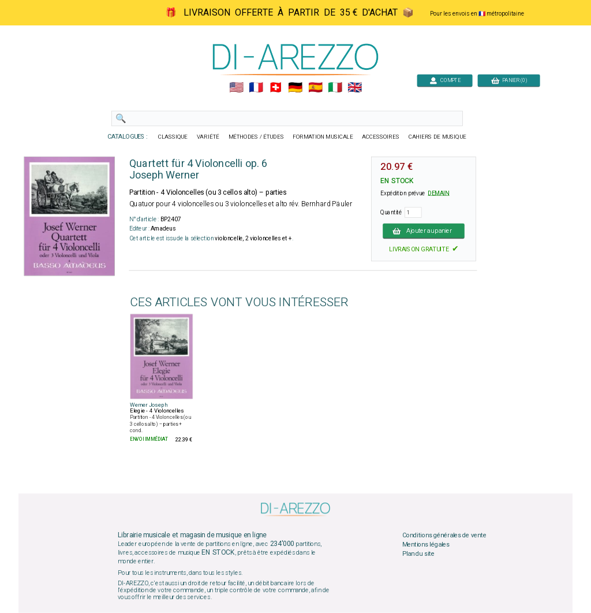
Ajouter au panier (424, 230)
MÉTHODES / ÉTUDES (256, 137)
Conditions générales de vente (444, 535)
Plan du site (418, 553)
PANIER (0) (509, 80)
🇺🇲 (236, 87)
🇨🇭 (275, 87)
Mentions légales (426, 544)
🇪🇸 (315, 87)
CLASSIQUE (173, 137)
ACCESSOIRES (380, 137)
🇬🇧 (354, 87)
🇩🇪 (295, 87)
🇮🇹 (335, 87)
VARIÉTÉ (208, 137)
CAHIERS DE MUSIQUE (437, 137)
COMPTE (445, 80)
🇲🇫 (256, 87)
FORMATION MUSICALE (323, 137)
